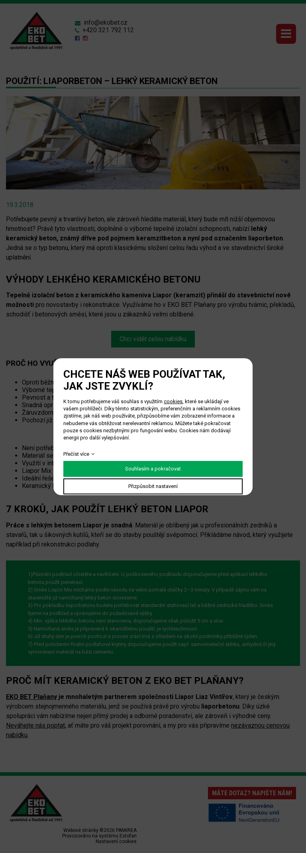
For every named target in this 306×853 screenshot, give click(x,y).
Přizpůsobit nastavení (153, 486)
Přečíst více (76, 454)
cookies (173, 401)
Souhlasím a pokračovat (153, 469)
